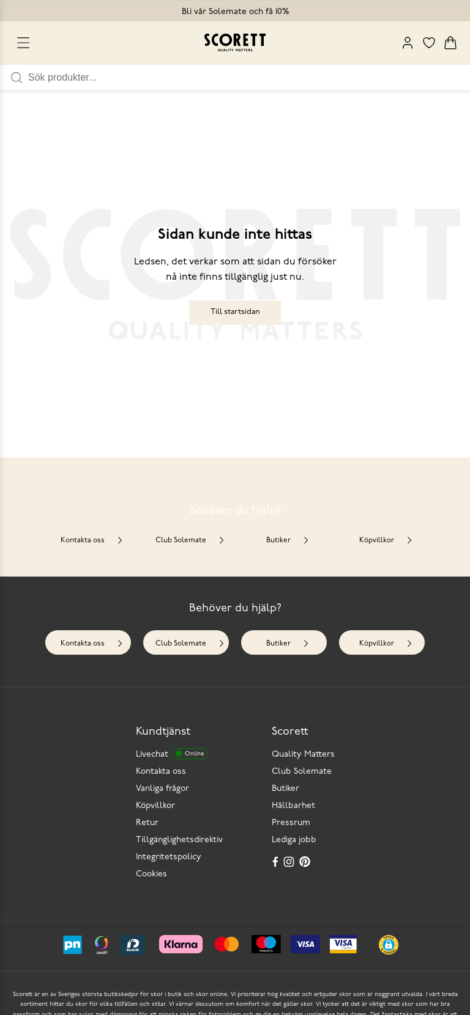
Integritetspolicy (168, 857)
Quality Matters (303, 754)
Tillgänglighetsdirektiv (179, 840)
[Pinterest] (306, 861)
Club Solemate (190, 541)
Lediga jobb (294, 840)
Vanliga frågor (162, 788)
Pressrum (291, 823)
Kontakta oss (92, 541)
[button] (388, 945)
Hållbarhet (293, 805)
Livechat (172, 753)
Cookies (151, 874)
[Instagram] (290, 861)
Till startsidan (235, 312)
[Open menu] (23, 42)
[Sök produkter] (249, 77)
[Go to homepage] (235, 42)
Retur (147, 823)
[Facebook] (275, 861)
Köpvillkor (386, 541)
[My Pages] (407, 43)
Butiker (288, 541)
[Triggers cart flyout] (450, 43)
